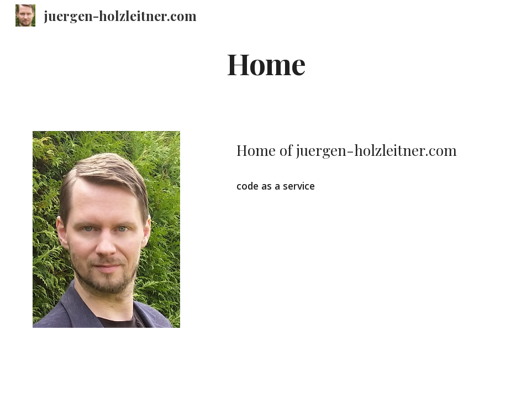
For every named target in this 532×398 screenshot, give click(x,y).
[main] (266, 62)
